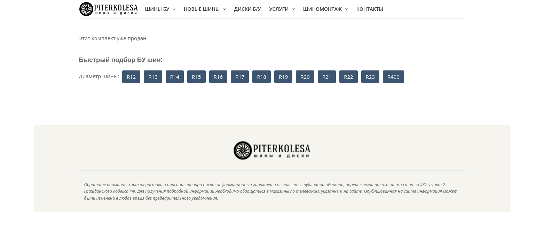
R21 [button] (326, 76)
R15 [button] (196, 76)
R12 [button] (131, 76)
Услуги (282, 9)
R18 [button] (261, 76)
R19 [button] (283, 76)
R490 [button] (393, 76)
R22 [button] (348, 76)
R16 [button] (218, 76)
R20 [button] (304, 76)
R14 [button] (174, 76)
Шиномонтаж (325, 9)
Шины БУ (160, 9)
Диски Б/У (247, 9)
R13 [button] (152, 76)
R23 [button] (370, 76)
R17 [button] (239, 76)
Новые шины (205, 9)
